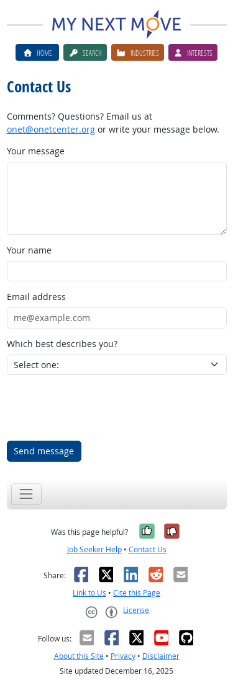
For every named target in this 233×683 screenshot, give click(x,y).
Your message (36, 151)
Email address (36, 296)
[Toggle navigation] (26, 494)
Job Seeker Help (94, 549)
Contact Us (148, 549)
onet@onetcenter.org (51, 129)
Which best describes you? (62, 344)
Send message (44, 451)
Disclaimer (161, 656)
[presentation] (101, 408)
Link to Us (89, 593)
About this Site (79, 656)
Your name (29, 250)
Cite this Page (136, 593)
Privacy (123, 656)
